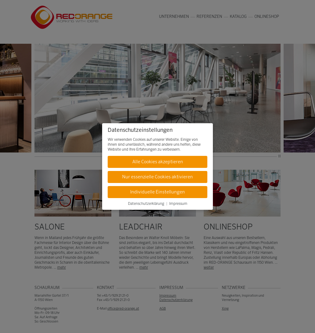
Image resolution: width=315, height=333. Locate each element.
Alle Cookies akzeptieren (157, 162)
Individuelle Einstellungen (157, 192)
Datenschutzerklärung (146, 204)
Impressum (178, 204)
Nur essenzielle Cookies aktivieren (157, 177)
